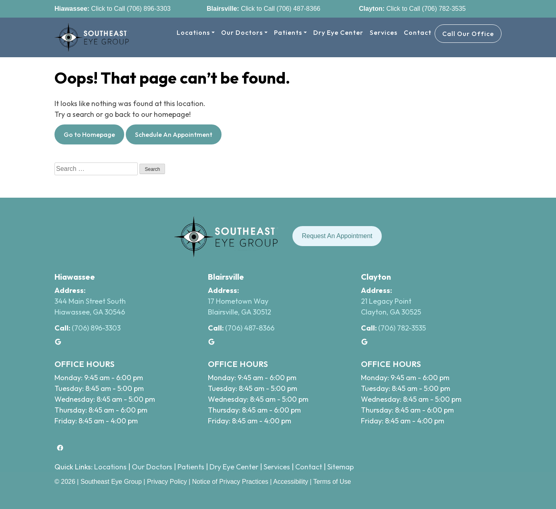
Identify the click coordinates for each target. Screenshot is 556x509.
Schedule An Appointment (173, 134)
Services (383, 32)
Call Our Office (468, 34)
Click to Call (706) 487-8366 (279, 8)
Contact (417, 32)
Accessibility (290, 481)
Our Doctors (242, 32)
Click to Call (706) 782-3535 (425, 8)
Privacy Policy (168, 481)
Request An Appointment (337, 235)
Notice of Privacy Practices (230, 481)
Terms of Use (332, 481)
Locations (193, 32)
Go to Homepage (89, 134)
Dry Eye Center (338, 32)
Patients (288, 32)
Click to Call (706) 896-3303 (130, 8)
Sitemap (340, 466)
